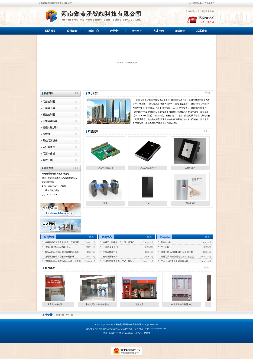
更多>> (206, 131)
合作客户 (137, 30)
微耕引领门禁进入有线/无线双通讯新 (62, 242)
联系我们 (209, 11)
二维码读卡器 (50, 121)
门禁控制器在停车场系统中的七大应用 (63, 261)
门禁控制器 (49, 101)
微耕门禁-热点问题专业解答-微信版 (177, 256)
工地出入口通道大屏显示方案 (174, 261)
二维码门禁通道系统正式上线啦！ (118, 261)
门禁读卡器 (49, 108)
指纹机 (46, 134)
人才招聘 (158, 30)
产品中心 (115, 30)
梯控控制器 (49, 114)
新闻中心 (93, 30)
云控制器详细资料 (111, 256)
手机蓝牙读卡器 (110, 252)
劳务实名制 (166, 242)
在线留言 (180, 30)
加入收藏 (199, 11)
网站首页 (50, 30)
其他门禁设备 (50, 140)
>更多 (76, 93)
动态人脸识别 (50, 127)
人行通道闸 (49, 147)
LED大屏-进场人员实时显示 (58, 247)
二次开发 (165, 247)
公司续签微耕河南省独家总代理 (59, 256)
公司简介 (72, 30)
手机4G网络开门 (110, 247)
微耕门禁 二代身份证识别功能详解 (177, 252)
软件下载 (48, 160)
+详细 (207, 92)
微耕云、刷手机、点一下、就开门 (118, 242)
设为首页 (190, 11)
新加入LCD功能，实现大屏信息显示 (62, 252)
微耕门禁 (60, 315)
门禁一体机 (49, 153)
